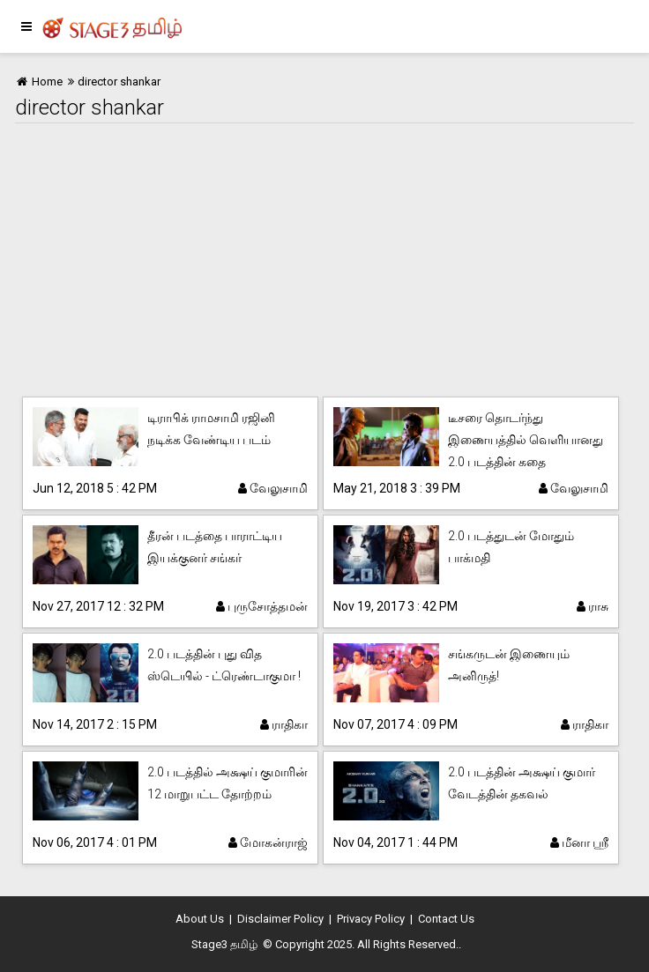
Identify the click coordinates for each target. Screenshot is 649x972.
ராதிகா (284, 724)
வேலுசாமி (273, 488)
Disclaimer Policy (280, 918)
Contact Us (446, 918)
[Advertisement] (324, 255)
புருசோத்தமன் (262, 606)
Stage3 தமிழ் (224, 944)
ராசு (592, 606)
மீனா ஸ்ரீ (579, 842)
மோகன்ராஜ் (268, 842)
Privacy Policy (371, 918)
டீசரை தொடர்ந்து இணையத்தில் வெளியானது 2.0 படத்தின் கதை (525, 440)
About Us (199, 918)
